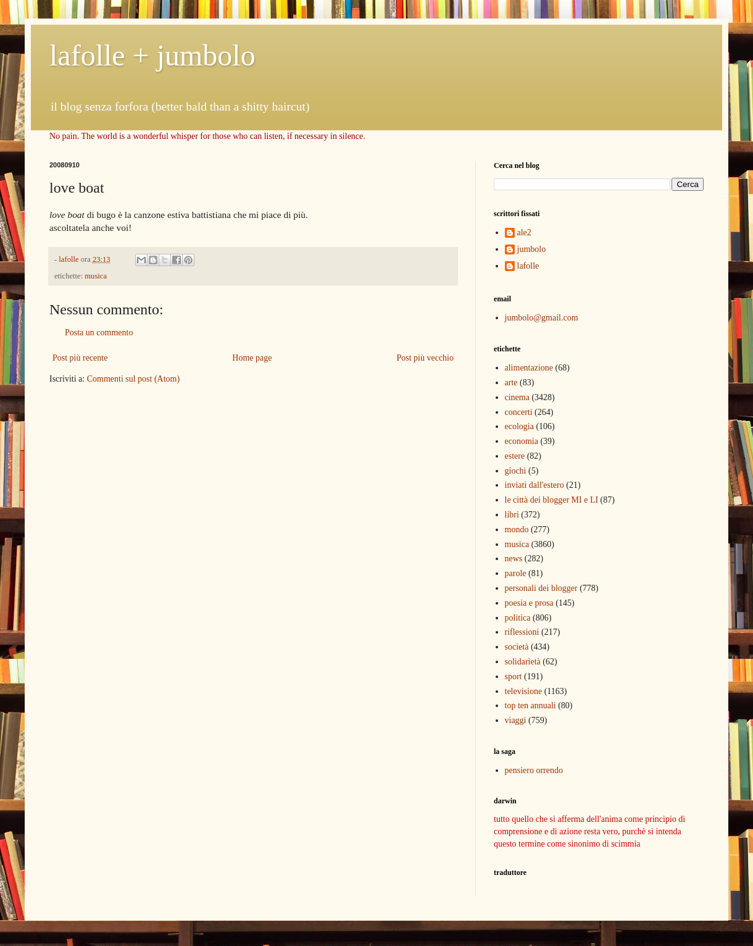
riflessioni (522, 632)
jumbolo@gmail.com (541, 317)
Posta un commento (99, 332)
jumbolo (531, 249)
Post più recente (79, 357)
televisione (524, 691)
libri (512, 514)
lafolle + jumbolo (152, 55)
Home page (252, 357)
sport (513, 676)
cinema (517, 397)
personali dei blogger (541, 588)
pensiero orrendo (534, 770)
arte (511, 382)
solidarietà (523, 661)
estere (515, 456)
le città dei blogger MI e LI (552, 499)
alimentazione (529, 367)
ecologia (519, 426)
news (514, 558)
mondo (517, 529)
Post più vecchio (425, 357)
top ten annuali (530, 705)
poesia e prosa (529, 603)
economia (521, 441)
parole (515, 573)
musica (96, 276)
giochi (515, 470)
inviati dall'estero (534, 485)
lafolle (528, 265)
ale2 (524, 232)
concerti (519, 412)
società (517, 646)
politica (518, 617)
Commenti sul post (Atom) (133, 378)
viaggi (515, 720)
